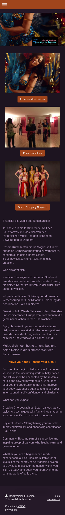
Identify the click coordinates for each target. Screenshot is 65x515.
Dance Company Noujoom (32, 207)
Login (57, 496)
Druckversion (14, 496)
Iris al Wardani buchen (32, 99)
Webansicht (53, 499)
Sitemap (29, 496)
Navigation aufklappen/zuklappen (32, 4)
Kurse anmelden (32, 153)
